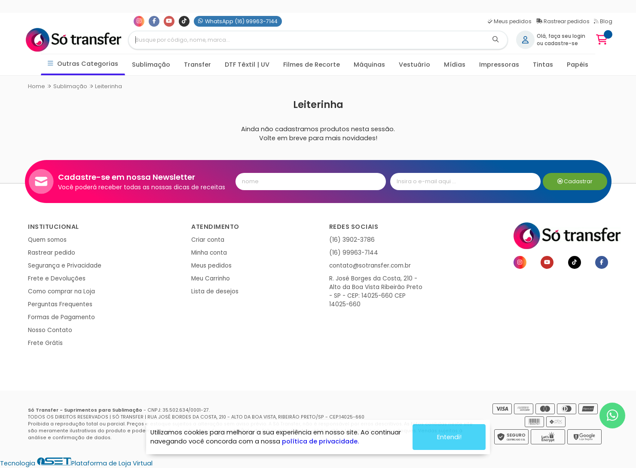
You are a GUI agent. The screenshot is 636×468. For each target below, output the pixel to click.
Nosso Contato (50, 330)
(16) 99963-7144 (353, 253)
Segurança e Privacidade (64, 266)
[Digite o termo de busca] (306, 40)
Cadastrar (575, 181)
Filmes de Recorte (311, 64)
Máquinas (369, 64)
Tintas (543, 64)
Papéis (577, 64)
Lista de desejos (214, 291)
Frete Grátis (45, 343)
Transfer (197, 64)
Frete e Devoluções (57, 278)
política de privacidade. (320, 441)
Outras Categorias (83, 63)
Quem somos (47, 240)
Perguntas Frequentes (60, 304)
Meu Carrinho (210, 278)
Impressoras (499, 64)
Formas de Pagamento (61, 317)
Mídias (454, 64)
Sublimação (151, 64)
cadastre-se (561, 43)
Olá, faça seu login (561, 36)
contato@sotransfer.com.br (370, 266)
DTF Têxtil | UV (247, 64)
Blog (603, 21)
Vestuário (414, 64)
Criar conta (207, 240)
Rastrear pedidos (563, 21)
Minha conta (209, 253)
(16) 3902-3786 (352, 240)
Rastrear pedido (51, 253)
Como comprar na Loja (61, 291)
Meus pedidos (510, 21)
